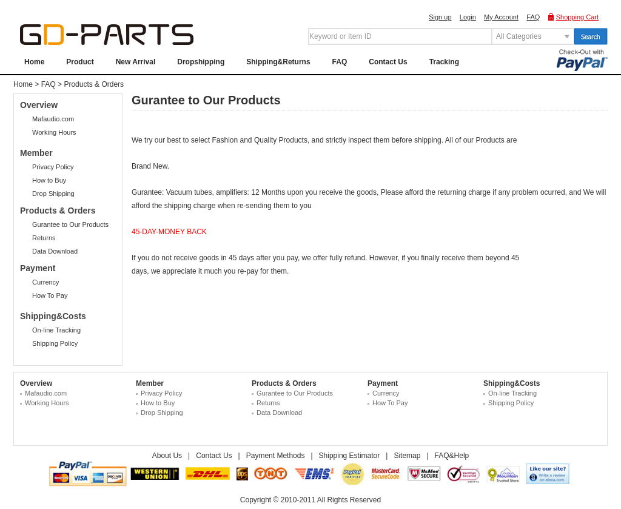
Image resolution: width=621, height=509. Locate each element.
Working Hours (54, 132)
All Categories (519, 36)
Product (79, 62)
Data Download (55, 251)
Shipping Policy (55, 343)
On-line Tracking (56, 330)
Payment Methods (275, 455)
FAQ (533, 17)
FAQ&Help (452, 455)
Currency (45, 282)
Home (34, 62)
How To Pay (50, 295)
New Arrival (136, 62)
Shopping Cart (577, 17)
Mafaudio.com (53, 119)
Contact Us (388, 62)
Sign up (440, 17)
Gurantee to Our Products (70, 224)
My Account (501, 17)
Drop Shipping (53, 193)
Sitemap (407, 455)
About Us (167, 455)
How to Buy (49, 180)
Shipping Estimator (349, 455)
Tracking (444, 62)
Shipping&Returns (278, 62)
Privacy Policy (52, 166)
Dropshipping (200, 62)
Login (468, 17)
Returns (44, 237)
